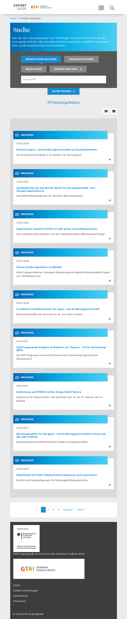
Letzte (80, 509)
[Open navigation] (101, 7)
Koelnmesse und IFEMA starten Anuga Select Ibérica (48, 392)
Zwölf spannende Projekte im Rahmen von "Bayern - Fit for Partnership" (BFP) (61, 349)
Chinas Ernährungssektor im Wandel (39, 267)
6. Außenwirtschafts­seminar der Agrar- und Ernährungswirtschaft (57, 309)
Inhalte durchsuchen (41, 59)
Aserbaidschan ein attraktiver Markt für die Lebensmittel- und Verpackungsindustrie (55, 189)
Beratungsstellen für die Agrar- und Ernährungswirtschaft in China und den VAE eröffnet (61, 435)
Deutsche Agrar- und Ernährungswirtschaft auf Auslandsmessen (56, 149)
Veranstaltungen (81, 59)
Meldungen (34, 69)
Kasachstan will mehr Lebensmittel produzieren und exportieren (56, 475)
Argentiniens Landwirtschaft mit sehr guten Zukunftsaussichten (56, 228)
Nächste (68, 509)
